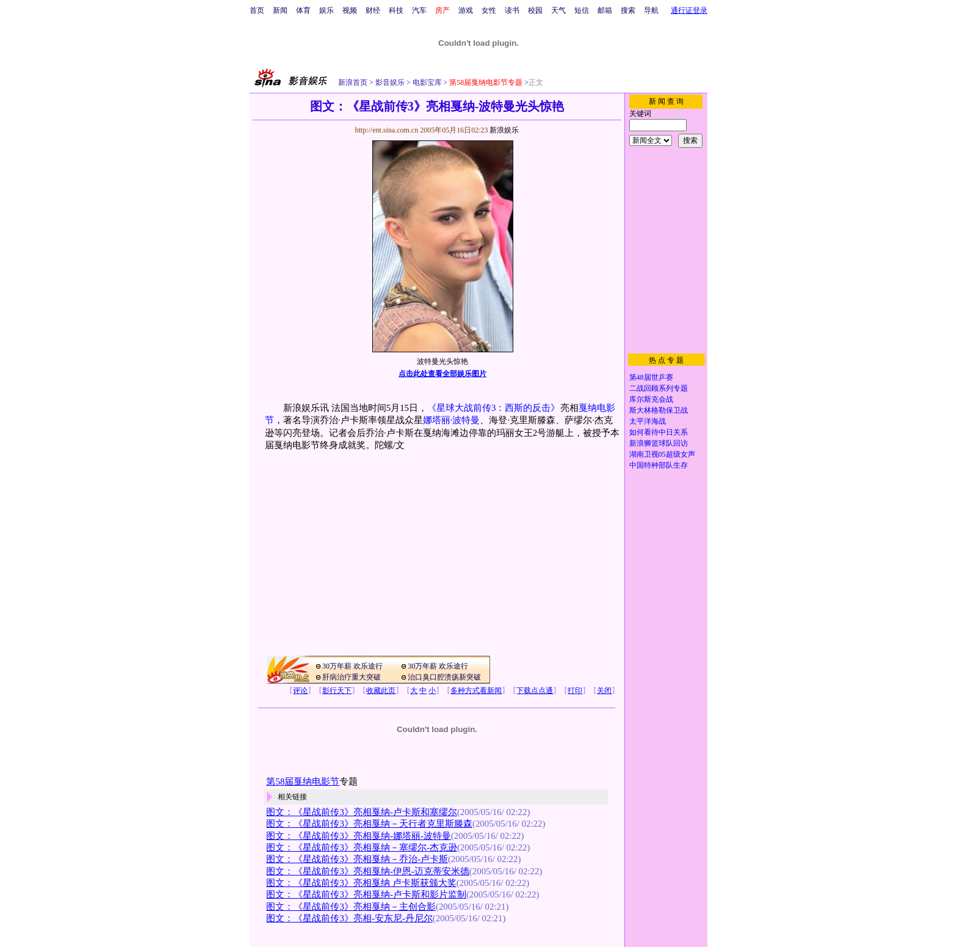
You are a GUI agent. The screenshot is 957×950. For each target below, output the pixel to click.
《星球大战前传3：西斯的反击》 (493, 408)
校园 (535, 10)
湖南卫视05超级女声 (662, 454)
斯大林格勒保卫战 (658, 410)
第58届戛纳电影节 (302, 781)
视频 (349, 10)
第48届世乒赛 (651, 377)
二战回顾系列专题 (658, 388)
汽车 (419, 10)
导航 (651, 10)
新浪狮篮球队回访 (658, 443)
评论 (300, 690)
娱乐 (326, 10)
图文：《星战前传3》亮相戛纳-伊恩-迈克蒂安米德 (367, 871)
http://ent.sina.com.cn (387, 130)
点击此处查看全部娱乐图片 (442, 373)
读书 (512, 10)
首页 (257, 10)
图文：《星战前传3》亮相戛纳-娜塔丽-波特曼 (358, 836)
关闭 (604, 690)
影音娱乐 (390, 82)
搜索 (628, 10)
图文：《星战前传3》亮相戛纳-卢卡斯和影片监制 (366, 894)
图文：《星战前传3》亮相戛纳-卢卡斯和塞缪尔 (361, 812)
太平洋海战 (647, 421)
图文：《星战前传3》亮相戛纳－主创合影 (350, 907)
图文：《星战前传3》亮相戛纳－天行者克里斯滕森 (369, 824)
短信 (581, 10)
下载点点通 (534, 690)
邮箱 (605, 10)
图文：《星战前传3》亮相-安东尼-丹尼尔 (349, 918)
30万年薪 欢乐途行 (352, 666)
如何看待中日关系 (658, 432)
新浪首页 (352, 82)
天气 (558, 10)
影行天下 (337, 690)
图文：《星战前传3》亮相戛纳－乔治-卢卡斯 (356, 859)
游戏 (465, 10)
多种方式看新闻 (476, 690)
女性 (489, 10)
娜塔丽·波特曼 (451, 420)
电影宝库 (426, 82)
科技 (396, 10)
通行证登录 (689, 10)
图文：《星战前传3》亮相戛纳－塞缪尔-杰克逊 (361, 847)
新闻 (280, 10)
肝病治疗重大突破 (351, 677)
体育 (303, 10)
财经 (373, 10)
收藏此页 (380, 690)
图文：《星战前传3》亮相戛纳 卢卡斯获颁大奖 (361, 883)
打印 (575, 690)
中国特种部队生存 (658, 465)
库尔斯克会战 (651, 399)
